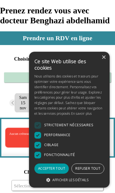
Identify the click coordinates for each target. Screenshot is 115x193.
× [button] (104, 57)
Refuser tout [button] (87, 168)
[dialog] (69, 120)
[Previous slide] (13, 102)
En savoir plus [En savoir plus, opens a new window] (81, 113)
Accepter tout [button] (51, 168)
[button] (69, 179)
